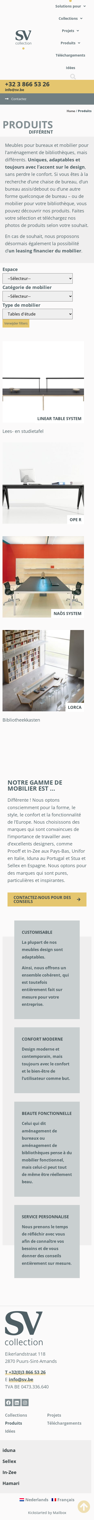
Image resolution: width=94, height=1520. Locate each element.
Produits (13, 1423)
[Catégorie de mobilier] (38, 296)
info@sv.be (14, 89)
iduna (9, 1450)
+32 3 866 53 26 (27, 84)
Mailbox (59, 1512)
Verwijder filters (16, 323)
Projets (54, 1415)
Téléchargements (64, 1423)
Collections (16, 1415)
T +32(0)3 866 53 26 (25, 1372)
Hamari (11, 1483)
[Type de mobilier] (38, 314)
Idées (10, 1431)
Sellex (9, 1461)
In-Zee (10, 1472)
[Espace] (38, 278)
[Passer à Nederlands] (34, 1500)
